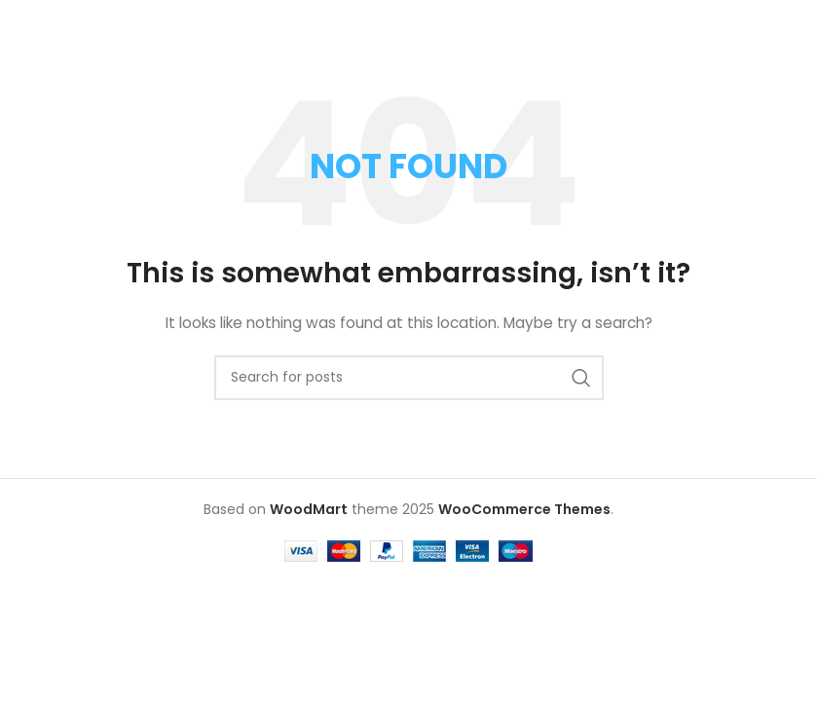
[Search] (409, 377)
